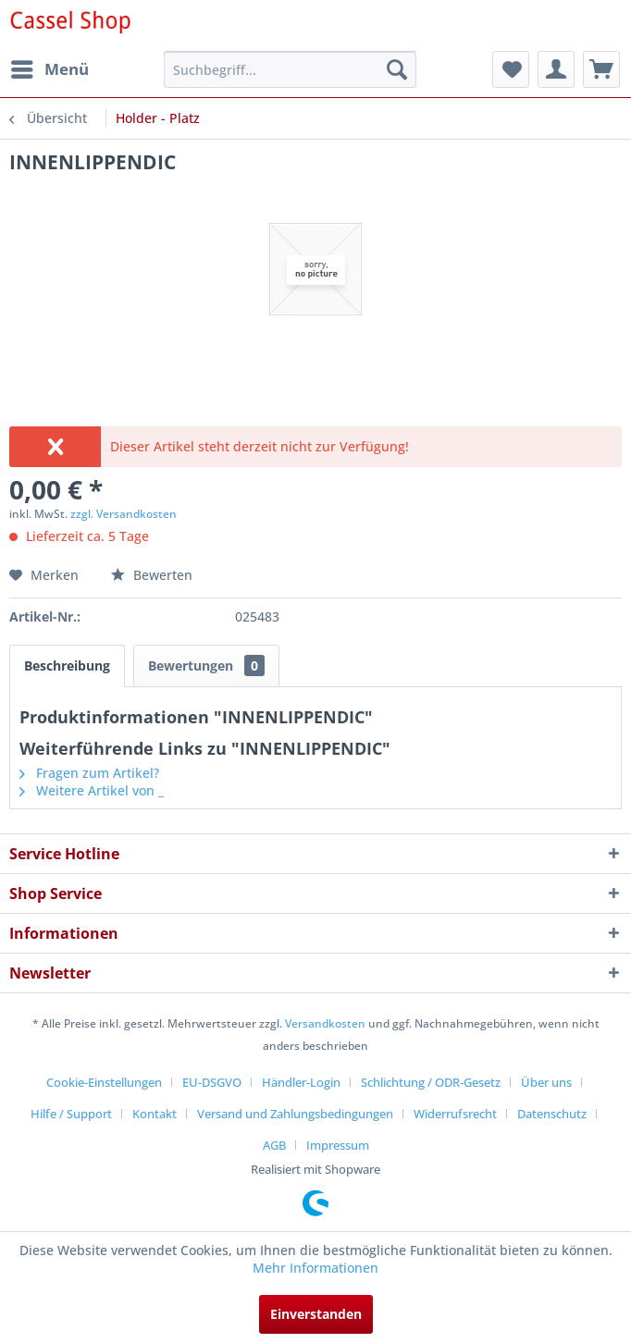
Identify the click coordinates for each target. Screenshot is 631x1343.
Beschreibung (67, 665)
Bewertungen (206, 665)
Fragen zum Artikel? (89, 773)
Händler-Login (301, 1082)
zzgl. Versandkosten (123, 514)
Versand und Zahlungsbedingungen (295, 1113)
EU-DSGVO (211, 1082)
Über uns (546, 1082)
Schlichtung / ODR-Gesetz (431, 1082)
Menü (50, 67)
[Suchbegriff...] (290, 69)
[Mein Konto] (556, 69)
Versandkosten (325, 1023)
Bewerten (151, 575)
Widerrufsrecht (455, 1113)
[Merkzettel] (510, 69)
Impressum (337, 1145)
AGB (274, 1145)
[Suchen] (396, 69)
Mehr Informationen (315, 1267)
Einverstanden (316, 1314)
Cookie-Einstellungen (104, 1082)
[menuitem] (49, 69)
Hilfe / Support (71, 1113)
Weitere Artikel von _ (91, 790)
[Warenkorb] (601, 69)
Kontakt (154, 1113)
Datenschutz (552, 1113)
